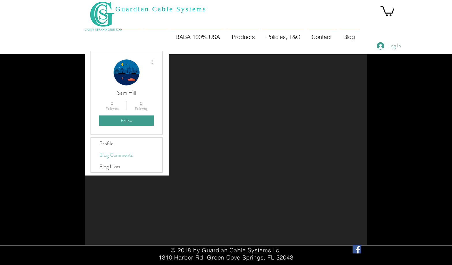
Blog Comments (116, 155)
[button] (387, 10)
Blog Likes (109, 166)
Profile (106, 143)
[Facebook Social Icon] (357, 249)
